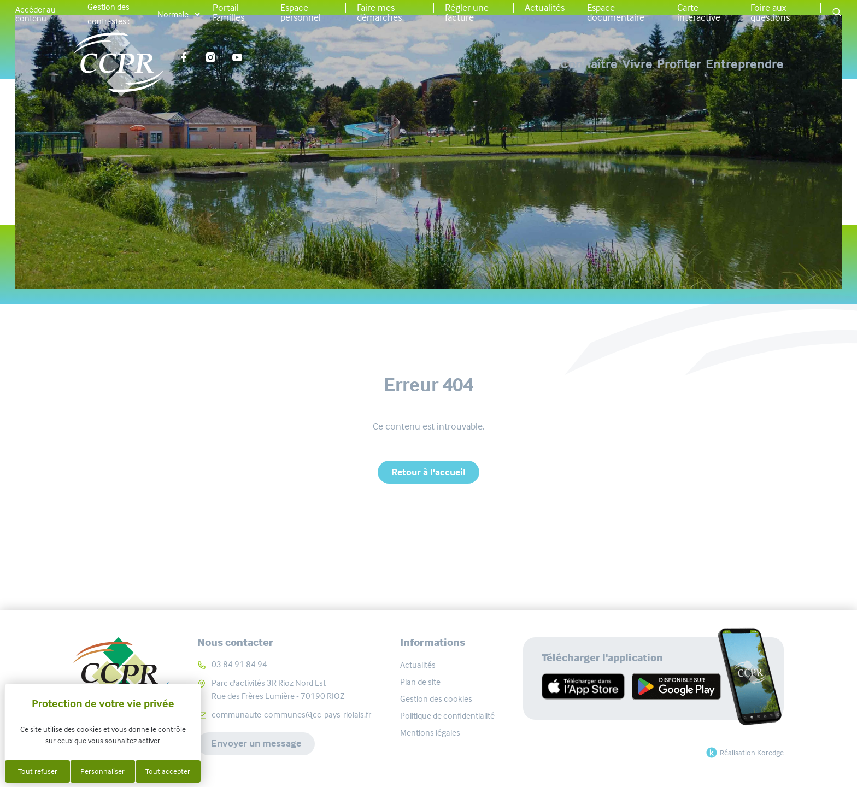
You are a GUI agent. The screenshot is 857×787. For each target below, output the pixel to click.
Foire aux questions (770, 12)
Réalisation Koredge (743, 752)
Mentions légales (430, 732)
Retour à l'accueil (428, 472)
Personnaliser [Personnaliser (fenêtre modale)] (102, 771)
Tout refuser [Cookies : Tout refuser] (37, 771)
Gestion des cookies (436, 698)
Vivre (569, 64)
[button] (837, 13)
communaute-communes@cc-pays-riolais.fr (291, 714)
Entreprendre (745, 64)
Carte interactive (698, 12)
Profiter (645, 64)
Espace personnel (300, 12)
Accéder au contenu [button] (35, 14)
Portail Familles (228, 12)
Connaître (487, 64)
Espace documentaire (615, 12)
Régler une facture (467, 12)
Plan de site (420, 682)
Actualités (545, 7)
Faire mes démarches (379, 12)
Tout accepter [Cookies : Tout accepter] (167, 771)
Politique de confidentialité (447, 715)
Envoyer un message (256, 743)
